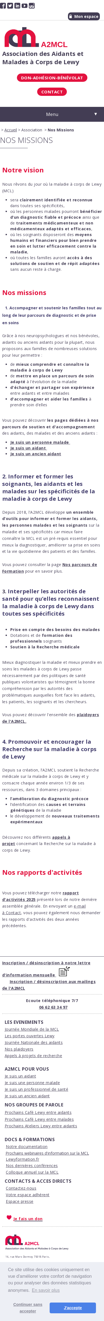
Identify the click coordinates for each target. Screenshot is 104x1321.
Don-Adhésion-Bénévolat (52, 77)
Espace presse (20, 1201)
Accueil (10, 129)
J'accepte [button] (73, 1308)
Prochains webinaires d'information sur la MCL (47, 1153)
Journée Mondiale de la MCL (32, 1029)
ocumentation (34, 1146)
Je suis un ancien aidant (27, 1095)
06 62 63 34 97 (53, 1007)
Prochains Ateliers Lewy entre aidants (41, 1125)
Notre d (13, 1146)
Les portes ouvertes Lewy (30, 1035)
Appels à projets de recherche (33, 1055)
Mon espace (83, 16)
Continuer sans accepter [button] (27, 1307)
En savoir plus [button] (46, 1290)
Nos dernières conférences (32, 1165)
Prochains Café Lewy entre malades (39, 1119)
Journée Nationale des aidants (34, 1042)
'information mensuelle (30, 975)
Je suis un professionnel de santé (37, 1089)
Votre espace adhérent (28, 1194)
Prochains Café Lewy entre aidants (38, 1112)
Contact (52, 91)
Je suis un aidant (20, 1076)
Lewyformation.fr (22, 1159)
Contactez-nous (21, 1188)
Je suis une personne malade (32, 1082)
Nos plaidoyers (19, 1049)
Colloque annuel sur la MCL (32, 1172)
